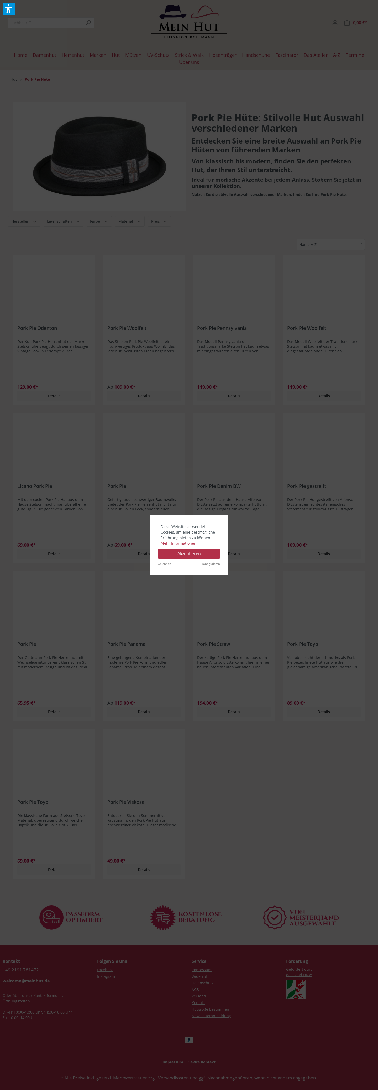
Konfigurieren (210, 564)
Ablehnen (164, 564)
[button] (9, 9)
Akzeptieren (189, 553)
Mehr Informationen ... (181, 543)
